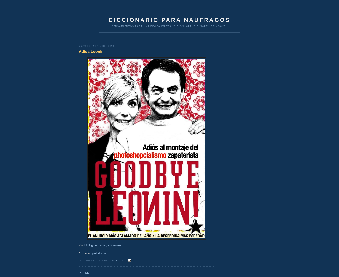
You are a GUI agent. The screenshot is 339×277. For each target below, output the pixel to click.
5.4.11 (120, 260)
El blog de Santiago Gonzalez (102, 245)
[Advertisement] (146, 37)
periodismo (99, 253)
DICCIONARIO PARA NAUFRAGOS (169, 20)
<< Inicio (84, 272)
